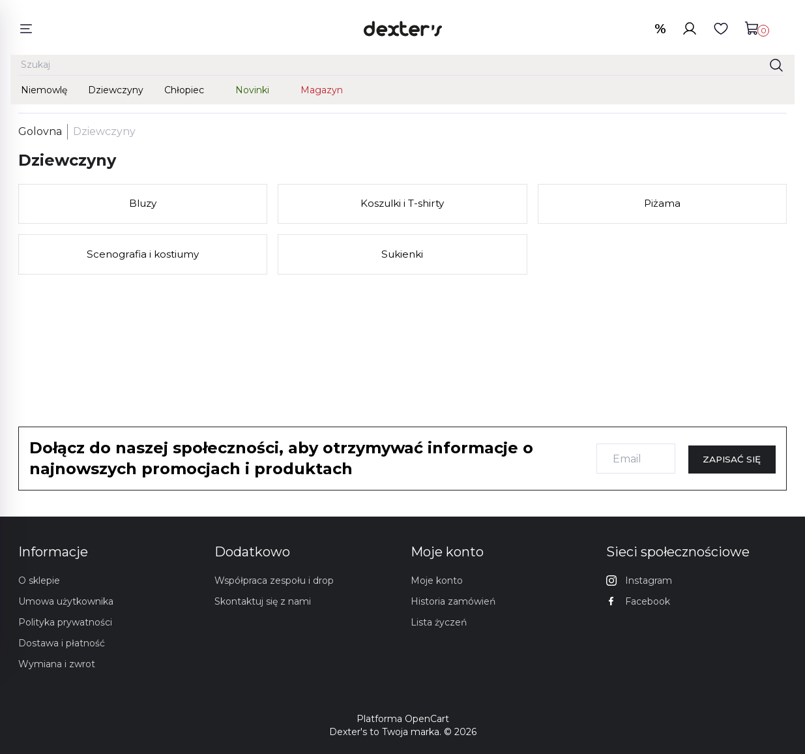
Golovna (40, 136)
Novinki (252, 92)
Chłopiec (184, 92)
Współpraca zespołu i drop (274, 580)
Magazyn (321, 92)
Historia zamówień (453, 601)
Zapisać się (732, 459)
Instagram (639, 580)
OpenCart (427, 719)
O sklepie (39, 580)
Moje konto (437, 580)
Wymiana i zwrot (56, 664)
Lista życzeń (439, 622)
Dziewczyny (115, 92)
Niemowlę (44, 92)
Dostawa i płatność (61, 643)
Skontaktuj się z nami (262, 601)
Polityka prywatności (65, 622)
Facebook (638, 601)
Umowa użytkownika (65, 601)
